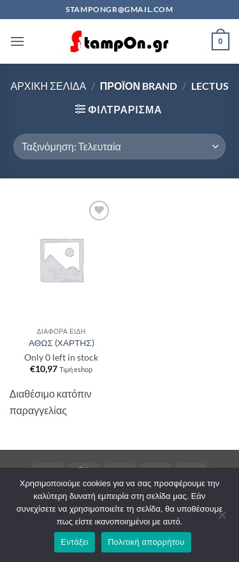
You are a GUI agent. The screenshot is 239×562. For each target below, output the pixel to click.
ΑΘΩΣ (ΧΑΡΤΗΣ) (61, 343)
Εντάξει (75, 542)
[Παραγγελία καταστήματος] (119, 146)
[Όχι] (221, 518)
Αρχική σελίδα (48, 86)
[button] (17, 41)
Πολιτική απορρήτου (146, 542)
